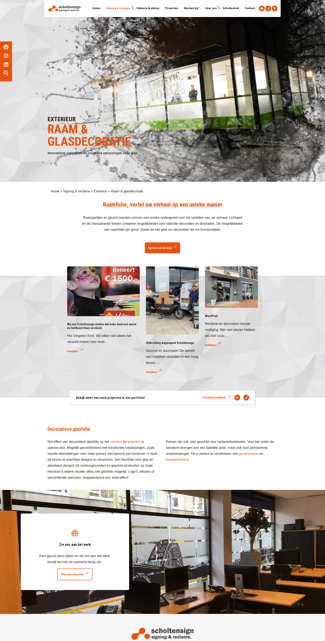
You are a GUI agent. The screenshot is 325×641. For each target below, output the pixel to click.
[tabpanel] (162, 91)
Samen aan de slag (160, 247)
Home (55, 191)
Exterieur (100, 191)
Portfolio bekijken (214, 397)
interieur (116, 441)
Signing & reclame (76, 191)
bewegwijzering (177, 459)
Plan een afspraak (72, 574)
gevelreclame (249, 453)
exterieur (134, 441)
